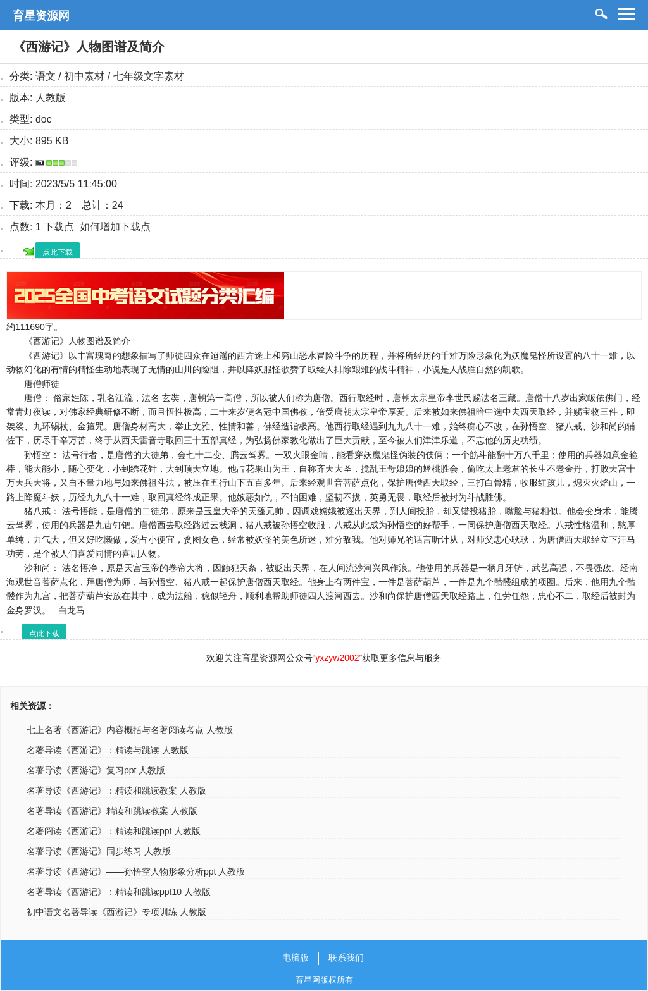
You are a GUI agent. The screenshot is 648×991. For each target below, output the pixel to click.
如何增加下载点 (115, 226)
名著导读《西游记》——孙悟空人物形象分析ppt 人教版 (136, 871)
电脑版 (295, 957)
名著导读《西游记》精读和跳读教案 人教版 (112, 811)
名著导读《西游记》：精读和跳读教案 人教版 (116, 790)
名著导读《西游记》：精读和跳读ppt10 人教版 (119, 892)
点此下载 (57, 252)
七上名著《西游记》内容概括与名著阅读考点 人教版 (130, 730)
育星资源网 (41, 15)
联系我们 (346, 957)
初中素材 (84, 76)
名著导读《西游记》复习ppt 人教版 (96, 770)
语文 (45, 76)
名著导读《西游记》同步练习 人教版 (99, 851)
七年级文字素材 (148, 76)
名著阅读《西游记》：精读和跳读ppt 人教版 (114, 831)
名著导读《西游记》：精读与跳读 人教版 (108, 750)
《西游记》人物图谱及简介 (89, 47)
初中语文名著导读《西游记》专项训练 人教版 (116, 912)
